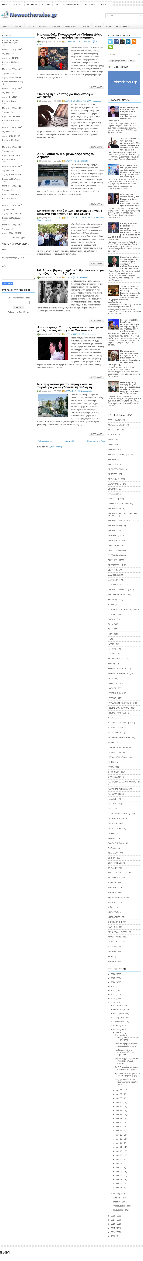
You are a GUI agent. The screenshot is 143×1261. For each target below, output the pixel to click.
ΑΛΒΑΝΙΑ (112, 435)
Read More (96, 87)
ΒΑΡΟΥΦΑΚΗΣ (115, 484)
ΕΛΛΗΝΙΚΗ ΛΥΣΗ (116, 585)
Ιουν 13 (119, 1139)
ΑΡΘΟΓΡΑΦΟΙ (114, 469)
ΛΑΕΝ (111, 718)
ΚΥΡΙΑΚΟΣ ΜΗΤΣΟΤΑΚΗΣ (76, 218)
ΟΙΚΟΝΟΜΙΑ (114, 772)
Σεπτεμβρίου (119, 1017)
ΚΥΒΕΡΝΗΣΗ (114, 693)
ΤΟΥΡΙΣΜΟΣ (114, 887)
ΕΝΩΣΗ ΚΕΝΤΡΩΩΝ (117, 594)
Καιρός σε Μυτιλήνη (10, 140)
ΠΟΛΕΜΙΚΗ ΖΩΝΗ (116, 818)
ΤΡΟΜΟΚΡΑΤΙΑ (115, 897)
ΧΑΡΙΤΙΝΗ (113, 927)
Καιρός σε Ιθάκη (9, 159)
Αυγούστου (118, 1021)
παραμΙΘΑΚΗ (114, 794)
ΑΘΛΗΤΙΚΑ (46, 4)
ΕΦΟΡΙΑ (69, 161)
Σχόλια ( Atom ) (55, 447)
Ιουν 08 (119, 1159)
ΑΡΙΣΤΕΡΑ (113, 474)
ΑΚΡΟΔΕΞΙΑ (113, 430)
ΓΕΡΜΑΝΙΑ (113, 499)
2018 (113, 1216)
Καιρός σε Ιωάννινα (10, 120)
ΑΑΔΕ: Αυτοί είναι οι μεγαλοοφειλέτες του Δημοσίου (66, 155)
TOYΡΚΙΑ (112, 961)
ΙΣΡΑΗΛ (111, 649)
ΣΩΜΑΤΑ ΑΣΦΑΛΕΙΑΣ (71, 4)
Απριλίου (117, 1198)
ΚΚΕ (110, 678)
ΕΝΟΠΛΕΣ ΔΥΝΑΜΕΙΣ (118, 590)
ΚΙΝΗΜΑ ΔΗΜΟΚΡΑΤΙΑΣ (119, 673)
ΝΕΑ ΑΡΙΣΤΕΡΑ (115, 752)
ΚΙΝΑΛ (111, 663)
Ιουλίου (116, 1026)
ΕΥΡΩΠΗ (30, 26)
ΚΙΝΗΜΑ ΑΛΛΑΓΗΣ (116, 668)
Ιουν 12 (119, 1143)
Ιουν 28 (119, 1090)
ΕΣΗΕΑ (111, 604)
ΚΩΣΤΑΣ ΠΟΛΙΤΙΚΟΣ (117, 713)
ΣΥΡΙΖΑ (79, 41)
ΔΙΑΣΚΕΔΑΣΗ (17, 4)
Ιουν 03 (119, 1179)
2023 (113, 986)
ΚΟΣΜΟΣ (43, 26)
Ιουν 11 (119, 1147)
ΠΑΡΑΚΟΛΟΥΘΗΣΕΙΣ (117, 789)
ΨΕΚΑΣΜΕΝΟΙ (115, 942)
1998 (113, 1236)
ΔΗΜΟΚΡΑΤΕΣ (115, 508)
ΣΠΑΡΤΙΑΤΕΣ (114, 863)
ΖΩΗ (110, 629)
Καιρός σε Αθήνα (9, 43)
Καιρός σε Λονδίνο (10, 198)
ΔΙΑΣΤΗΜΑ (113, 545)
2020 (113, 998)
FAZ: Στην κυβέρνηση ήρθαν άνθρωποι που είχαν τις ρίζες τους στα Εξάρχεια (71, 272)
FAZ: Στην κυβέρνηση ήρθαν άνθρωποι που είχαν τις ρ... (128, 1068)
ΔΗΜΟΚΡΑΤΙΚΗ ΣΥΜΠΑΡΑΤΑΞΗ (122, 521)
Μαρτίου (117, 1202)
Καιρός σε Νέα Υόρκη (11, 179)
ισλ (109, 639)
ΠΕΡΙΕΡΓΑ (113, 809)
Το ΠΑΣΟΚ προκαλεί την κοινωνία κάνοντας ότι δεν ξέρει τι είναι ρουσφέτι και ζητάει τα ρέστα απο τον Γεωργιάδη (130, 144)
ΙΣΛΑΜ (111, 644)
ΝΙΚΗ (110, 762)
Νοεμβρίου (118, 1009)
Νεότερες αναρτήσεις (45, 441)
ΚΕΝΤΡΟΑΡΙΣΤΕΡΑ (117, 659)
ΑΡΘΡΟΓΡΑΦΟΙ (122, 26)
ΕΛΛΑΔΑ (97, 26)
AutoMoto (112, 951)
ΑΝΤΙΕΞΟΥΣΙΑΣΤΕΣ (117, 454)
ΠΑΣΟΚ (111, 799)
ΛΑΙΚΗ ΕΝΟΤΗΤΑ (116, 728)
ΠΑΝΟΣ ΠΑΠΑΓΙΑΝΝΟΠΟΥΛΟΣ (122, 782)
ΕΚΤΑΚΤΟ (112, 570)
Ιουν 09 (119, 1155)
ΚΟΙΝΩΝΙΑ (56, 26)
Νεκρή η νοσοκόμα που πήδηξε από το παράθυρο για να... (127, 1082)
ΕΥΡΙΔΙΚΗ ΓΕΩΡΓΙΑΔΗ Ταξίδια (121, 609)
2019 (113, 1003)
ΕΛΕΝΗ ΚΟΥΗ (114, 575)
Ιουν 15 (119, 1135)
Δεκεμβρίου (118, 1005)
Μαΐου (116, 1193)
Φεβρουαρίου (119, 1206)
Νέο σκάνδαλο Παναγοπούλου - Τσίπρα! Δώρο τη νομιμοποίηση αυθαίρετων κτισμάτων (69, 36)
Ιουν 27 (119, 1094)
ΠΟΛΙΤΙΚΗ (18, 26)
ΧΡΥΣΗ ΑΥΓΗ (114, 937)
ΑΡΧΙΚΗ (6, 26)
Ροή (132, 60)
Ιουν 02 (119, 1184)
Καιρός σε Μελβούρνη (11, 218)
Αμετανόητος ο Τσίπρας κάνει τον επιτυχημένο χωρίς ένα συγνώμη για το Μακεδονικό (70, 328)
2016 (113, 1224)
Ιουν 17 (119, 1131)
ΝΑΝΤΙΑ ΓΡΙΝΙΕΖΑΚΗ (117, 747)
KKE (110, 956)
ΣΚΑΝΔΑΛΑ (70, 41)
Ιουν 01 (119, 1188)
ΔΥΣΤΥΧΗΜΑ (71, 391)
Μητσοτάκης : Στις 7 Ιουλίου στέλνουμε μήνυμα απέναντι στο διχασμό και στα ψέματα (69, 212)
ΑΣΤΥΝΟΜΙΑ (70, 101)
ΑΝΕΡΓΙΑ (112, 449)
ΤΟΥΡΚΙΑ (112, 892)
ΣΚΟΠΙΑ (112, 858)
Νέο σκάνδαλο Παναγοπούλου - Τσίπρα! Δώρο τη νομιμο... (127, 1037)
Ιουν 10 (119, 1151)
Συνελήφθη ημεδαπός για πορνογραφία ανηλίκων (65, 95)
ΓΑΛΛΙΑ (111, 494)
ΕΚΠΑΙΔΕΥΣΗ (105, 4)
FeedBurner (24, 312)
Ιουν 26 (119, 1098)
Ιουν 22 (119, 1114)
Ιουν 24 (119, 1106)
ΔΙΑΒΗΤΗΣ (113, 535)
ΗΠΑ (110, 634)
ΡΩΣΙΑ (111, 848)
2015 (113, 1228)
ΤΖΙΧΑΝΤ (112, 882)
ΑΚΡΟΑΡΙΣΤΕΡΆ (115, 425)
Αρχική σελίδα (70, 441)
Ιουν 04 (119, 1175)
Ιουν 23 (119, 1110)
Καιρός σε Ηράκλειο (10, 62)
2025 (113, 978)
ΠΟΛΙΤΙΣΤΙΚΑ (89, 4)
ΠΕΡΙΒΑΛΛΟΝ (114, 804)
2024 (113, 982)
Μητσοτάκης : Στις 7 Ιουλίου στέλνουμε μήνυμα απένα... (127, 1061)
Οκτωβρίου (118, 1013)
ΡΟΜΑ (111, 838)
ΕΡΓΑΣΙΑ (112, 599)
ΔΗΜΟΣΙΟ (113, 530)
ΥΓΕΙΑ (108, 26)
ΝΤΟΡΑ (111, 767)
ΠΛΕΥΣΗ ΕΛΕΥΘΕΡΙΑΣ (118, 813)
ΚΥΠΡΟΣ (112, 698)
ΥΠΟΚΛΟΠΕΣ (114, 917)
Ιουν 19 (119, 1127)
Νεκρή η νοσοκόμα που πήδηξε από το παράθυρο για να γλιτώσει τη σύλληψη (64, 385)
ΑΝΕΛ (111, 444)
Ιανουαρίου (118, 1210)
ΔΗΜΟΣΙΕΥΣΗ (114, 525)
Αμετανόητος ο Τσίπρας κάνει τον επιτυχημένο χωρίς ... (127, 1074)
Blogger (21, 237)
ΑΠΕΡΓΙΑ (112, 459)
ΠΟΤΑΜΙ (112, 833)
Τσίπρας (112, 907)
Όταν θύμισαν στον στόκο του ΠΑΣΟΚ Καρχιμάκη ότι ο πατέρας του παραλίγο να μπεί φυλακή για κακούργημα (123, 114)
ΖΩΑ (56, 4)
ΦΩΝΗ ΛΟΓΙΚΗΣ (115, 922)
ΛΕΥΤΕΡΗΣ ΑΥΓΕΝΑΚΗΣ (119, 737)
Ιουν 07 (119, 1163)
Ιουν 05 (119, 1171)
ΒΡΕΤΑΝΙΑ (113, 489)
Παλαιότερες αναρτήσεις (96, 441)
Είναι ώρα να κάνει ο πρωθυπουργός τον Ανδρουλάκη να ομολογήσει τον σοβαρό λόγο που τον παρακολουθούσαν (130, 262)
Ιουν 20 (119, 1123)
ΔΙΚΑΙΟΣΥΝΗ (70, 26)
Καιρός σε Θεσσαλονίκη (12, 82)
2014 (113, 1232)
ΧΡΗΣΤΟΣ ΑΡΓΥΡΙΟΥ (118, 932)
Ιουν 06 (119, 1167)
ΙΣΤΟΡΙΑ (112, 654)
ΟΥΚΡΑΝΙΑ (113, 777)
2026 (113, 974)
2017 (113, 1220)
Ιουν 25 (119, 1102)
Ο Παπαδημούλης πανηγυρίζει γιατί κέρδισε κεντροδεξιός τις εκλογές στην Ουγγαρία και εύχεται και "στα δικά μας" (130, 388)
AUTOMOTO (32, 4)
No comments (95, 101)
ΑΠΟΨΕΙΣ (112, 464)
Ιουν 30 (119, 1032)
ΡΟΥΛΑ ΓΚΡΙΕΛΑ (115, 843)
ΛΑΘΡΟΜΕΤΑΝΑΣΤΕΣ (118, 723)
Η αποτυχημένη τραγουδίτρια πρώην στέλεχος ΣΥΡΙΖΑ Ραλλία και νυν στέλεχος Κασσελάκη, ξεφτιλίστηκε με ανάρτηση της (124, 358)
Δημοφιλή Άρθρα (117, 60)
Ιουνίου (116, 1030)
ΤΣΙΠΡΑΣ (88, 41)
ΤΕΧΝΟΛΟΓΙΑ (114, 878)
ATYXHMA (113, 947)
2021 (113, 994)
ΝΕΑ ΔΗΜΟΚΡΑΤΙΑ (96, 218)
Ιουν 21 (119, 1119)
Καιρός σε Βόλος (9, 101)
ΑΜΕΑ (4, 4)
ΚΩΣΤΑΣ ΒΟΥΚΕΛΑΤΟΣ (118, 708)
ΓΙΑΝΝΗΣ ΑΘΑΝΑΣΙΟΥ (118, 504)
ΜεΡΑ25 (112, 742)
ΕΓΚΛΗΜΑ (85, 26)
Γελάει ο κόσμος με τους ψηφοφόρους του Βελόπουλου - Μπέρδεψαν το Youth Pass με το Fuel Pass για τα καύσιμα (130, 171)
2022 (113, 990)
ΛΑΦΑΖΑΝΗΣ (114, 732)
